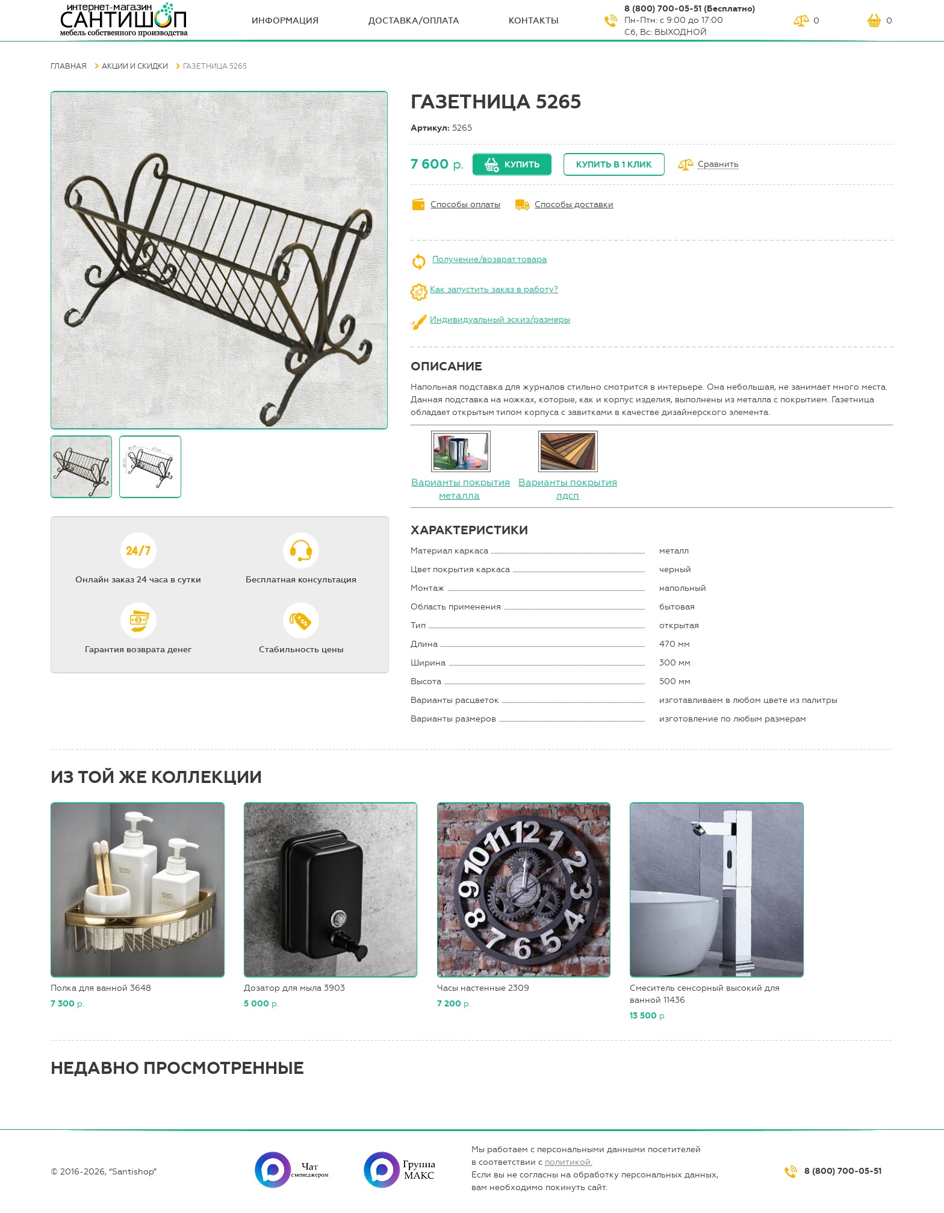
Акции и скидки (135, 66)
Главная (69, 66)
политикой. (568, 1162)
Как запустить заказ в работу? (494, 289)
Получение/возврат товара (489, 259)
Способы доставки (574, 204)
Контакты (534, 21)
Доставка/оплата (413, 21)
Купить (522, 165)
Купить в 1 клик (614, 165)
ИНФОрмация (285, 21)
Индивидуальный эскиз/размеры (500, 319)
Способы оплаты (465, 204)
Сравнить (718, 164)
